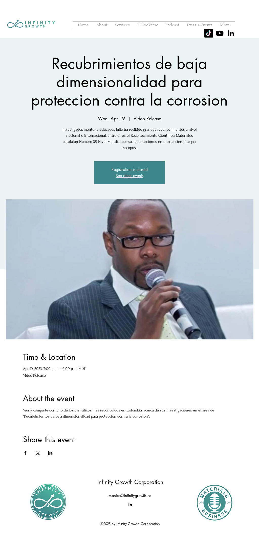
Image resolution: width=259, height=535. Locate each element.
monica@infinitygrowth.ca (130, 495)
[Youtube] (219, 33)
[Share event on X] (37, 453)
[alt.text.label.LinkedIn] (231, 33)
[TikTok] (208, 33)
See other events (129, 175)
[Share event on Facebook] (25, 453)
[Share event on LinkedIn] (50, 453)
